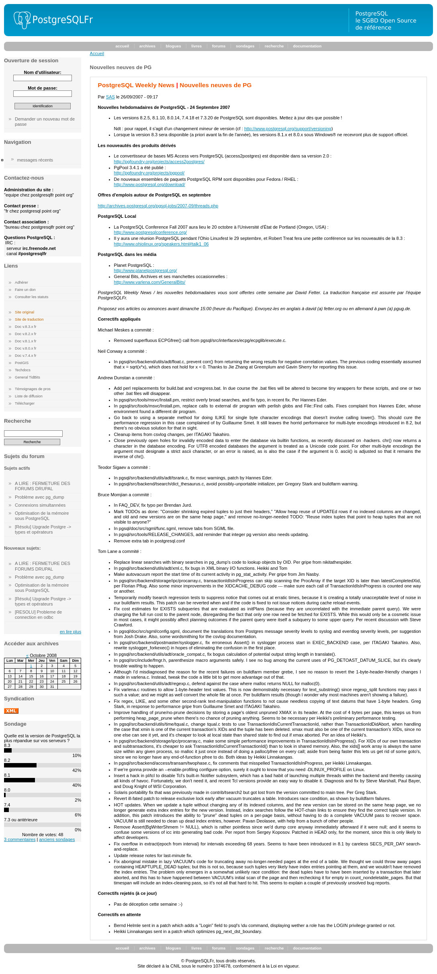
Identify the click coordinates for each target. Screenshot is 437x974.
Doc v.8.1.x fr (25, 341)
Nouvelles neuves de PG (215, 85)
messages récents (35, 160)
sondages (245, 46)
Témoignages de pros (33, 389)
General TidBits (27, 377)
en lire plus (70, 631)
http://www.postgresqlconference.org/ (150, 232)
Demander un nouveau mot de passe (45, 122)
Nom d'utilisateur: (42, 72)
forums (219, 46)
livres (196, 46)
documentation (307, 46)
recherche (274, 46)
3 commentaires (19, 839)
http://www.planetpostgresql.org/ (145, 270)
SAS (110, 96)
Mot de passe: (42, 88)
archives (147, 46)
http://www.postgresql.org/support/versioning (287, 128)
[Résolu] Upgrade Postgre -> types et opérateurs (43, 529)
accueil (122, 46)
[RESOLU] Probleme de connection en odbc (38, 615)
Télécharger (25, 403)
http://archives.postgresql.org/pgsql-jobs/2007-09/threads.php (158, 205)
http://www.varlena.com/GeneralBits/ (150, 282)
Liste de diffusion (29, 396)
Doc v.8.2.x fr (25, 334)
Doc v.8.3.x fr (25, 327)
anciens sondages (57, 839)
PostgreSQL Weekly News (136, 85)
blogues (173, 46)
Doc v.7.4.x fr (25, 356)
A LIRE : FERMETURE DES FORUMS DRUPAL (42, 486)
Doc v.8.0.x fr (25, 348)
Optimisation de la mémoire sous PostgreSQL (42, 516)
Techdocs (23, 370)
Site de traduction (29, 319)
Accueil (97, 53)
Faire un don (25, 290)
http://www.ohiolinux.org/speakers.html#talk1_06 (161, 243)
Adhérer (21, 282)
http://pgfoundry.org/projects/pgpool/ (149, 172)
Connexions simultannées (40, 505)
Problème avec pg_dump (39, 497)
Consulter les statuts (31, 297)
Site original (24, 312)
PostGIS (22, 363)
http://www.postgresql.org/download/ (149, 184)
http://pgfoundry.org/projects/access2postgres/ (159, 161)
